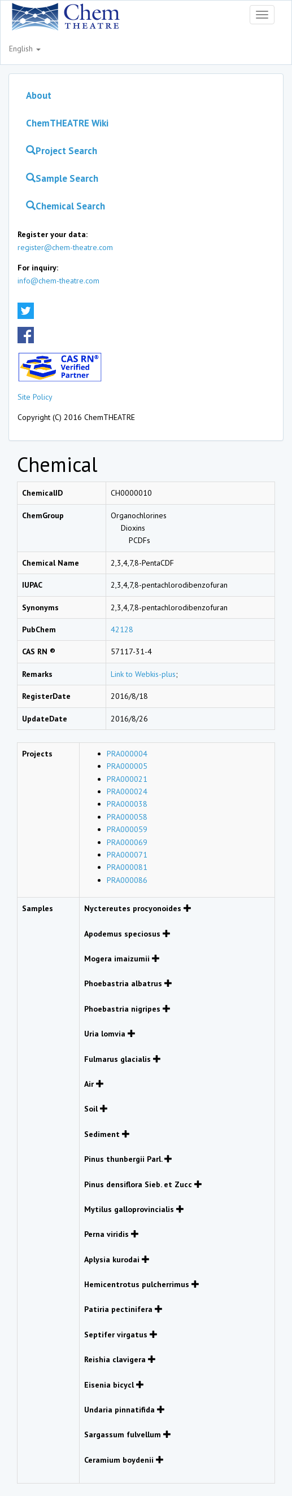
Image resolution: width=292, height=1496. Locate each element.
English (25, 48)
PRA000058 (127, 817)
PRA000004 (127, 754)
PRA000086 (127, 880)
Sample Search (62, 178)
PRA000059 (127, 829)
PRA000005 (127, 766)
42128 (122, 629)
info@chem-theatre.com (58, 280)
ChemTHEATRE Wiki (67, 123)
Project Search (61, 151)
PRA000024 (127, 791)
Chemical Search (65, 206)
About (38, 95)
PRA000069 (127, 842)
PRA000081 (127, 867)
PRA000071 (127, 855)
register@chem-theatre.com (65, 247)
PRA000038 (127, 804)
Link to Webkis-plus (143, 674)
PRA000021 (127, 779)
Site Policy (35, 397)
